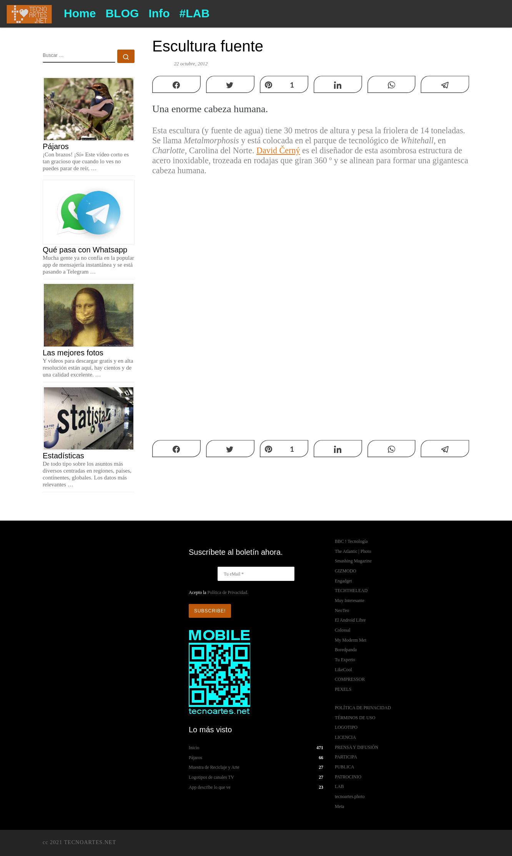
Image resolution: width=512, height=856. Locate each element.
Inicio (194, 747)
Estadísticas (63, 455)
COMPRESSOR (350, 679)
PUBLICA (344, 767)
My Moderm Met (350, 640)
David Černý (278, 150)
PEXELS (343, 689)
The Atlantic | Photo (353, 551)
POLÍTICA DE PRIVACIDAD (363, 707)
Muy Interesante (349, 600)
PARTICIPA (346, 757)
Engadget (343, 581)
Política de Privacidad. (227, 592)
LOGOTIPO (346, 727)
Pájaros (56, 146)
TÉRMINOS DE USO (355, 717)
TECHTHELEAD (351, 590)
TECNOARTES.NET (90, 842)
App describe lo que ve (210, 787)
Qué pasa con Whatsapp (85, 250)
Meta (339, 806)
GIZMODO (345, 571)
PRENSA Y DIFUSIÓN (356, 747)
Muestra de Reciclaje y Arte (214, 767)
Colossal (343, 630)
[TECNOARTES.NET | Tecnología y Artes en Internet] (29, 13)
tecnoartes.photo (350, 796)
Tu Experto (345, 659)
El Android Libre (350, 620)
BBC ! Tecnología (351, 541)
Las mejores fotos (73, 352)
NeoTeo (342, 610)
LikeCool (343, 669)
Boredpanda (346, 649)
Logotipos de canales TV (211, 777)
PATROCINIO (348, 777)
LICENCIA (345, 737)
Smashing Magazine (353, 561)
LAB (339, 786)
